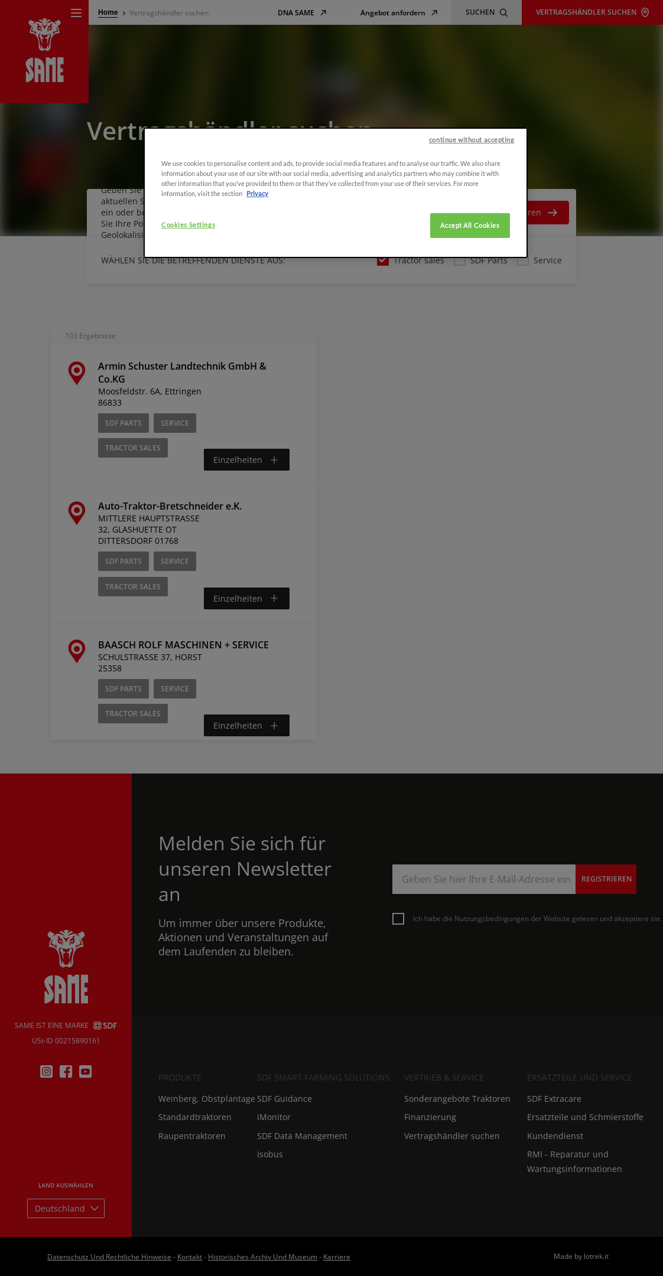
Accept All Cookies (469, 244)
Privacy (257, 212)
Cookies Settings (188, 243)
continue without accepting (472, 158)
